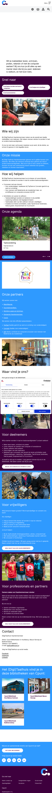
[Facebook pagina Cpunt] (4, 760)
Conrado (6, 328)
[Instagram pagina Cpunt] (9, 760)
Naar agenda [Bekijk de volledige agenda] (8, 257)
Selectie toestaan (26, 411)
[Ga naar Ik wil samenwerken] (13, 93)
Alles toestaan (42, 411)
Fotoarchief (38, 783)
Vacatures (21, 783)
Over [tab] (43, 384)
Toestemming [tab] (9, 384)
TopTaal (6, 325)
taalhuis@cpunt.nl (13, 645)
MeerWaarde (8, 304)
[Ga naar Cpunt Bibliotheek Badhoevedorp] (13, 714)
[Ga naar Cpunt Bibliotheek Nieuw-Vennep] (39, 689)
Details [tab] (26, 384)
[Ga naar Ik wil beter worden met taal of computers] (13, 87)
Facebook (5, 653)
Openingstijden (6, 783)
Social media (38, 780)
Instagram (5, 655)
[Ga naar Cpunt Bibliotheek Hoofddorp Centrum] (13, 689)
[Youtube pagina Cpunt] (19, 760)
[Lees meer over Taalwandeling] (26, 234)
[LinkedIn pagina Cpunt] (24, 760)
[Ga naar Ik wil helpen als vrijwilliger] (39, 87)
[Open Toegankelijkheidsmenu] (38, 9)
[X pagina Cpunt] (14, 760)
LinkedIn (5, 657)
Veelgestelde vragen (24, 780)
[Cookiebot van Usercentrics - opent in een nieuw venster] (44, 381)
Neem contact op (7, 780)
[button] (44, 256)
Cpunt (5, 2)
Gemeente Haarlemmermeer (13, 314)
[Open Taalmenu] (32, 9)
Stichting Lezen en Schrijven (13, 311)
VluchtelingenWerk (10, 308)
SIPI (5, 332)
